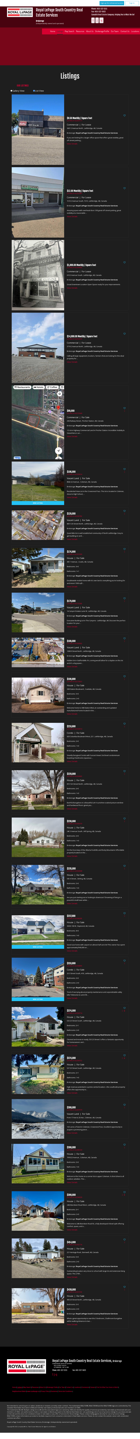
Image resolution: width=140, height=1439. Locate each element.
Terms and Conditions (65, 1391)
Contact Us (69, 1387)
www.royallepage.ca (33, 1391)
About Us (89, 31)
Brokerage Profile (102, 31)
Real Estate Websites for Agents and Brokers (42, 1426)
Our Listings (23, 85)
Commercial (85, 1387)
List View (39, 90)
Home (52, 31)
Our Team (115, 31)
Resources (80, 31)
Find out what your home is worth (107, 1387)
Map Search (69, 31)
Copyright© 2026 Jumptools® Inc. (17, 1426)
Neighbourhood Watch (19, 1391)
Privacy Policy (45, 1391)
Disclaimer (54, 1391)
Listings (60, 31)
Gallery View (18, 90)
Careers (92, 1387)
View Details (72, 144)
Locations (77, 1387)
